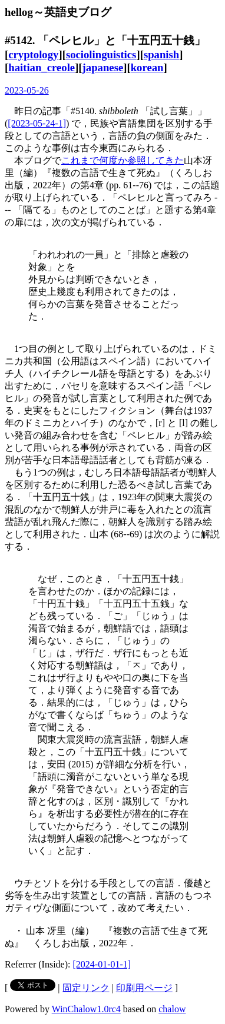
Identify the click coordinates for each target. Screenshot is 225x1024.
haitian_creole (41, 67)
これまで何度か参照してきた (122, 160)
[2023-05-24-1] (37, 123)
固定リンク (86, 988)
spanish (161, 54)
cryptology (33, 54)
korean (147, 67)
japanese (103, 67)
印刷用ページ (144, 988)
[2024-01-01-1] (102, 964)
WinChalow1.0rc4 (86, 1009)
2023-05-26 (27, 90)
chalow (172, 1009)
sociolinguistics (101, 54)
